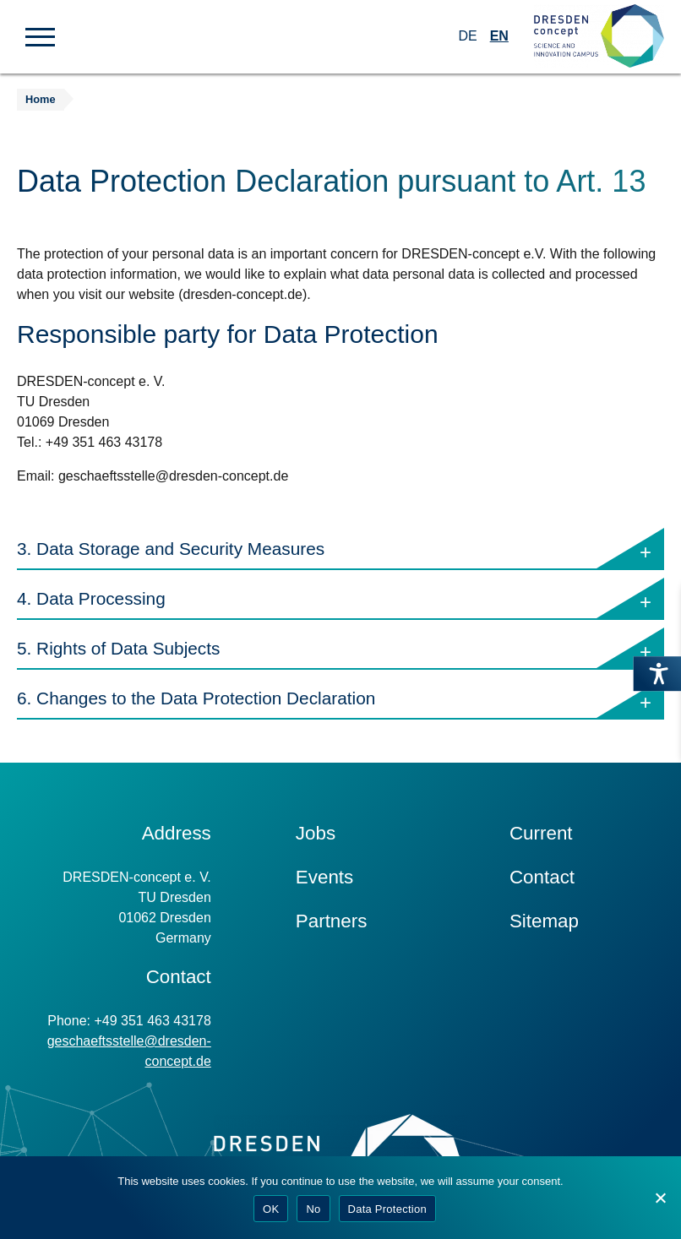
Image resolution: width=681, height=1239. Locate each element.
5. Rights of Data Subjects (340, 649)
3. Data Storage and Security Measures (340, 549)
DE (467, 36)
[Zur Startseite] (599, 36)
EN (499, 36)
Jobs (315, 833)
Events (324, 877)
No (313, 1209)
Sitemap (544, 921)
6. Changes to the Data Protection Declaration (340, 699)
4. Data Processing (340, 599)
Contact (542, 877)
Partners (332, 921)
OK (271, 1209)
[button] (40, 35)
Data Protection (387, 1209)
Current (541, 833)
